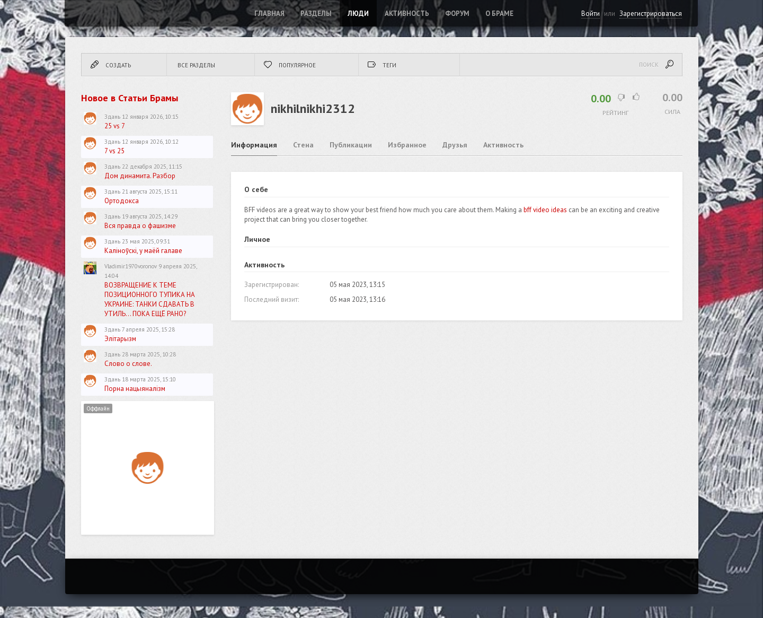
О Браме (499, 13)
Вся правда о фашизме (140, 225)
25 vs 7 (114, 125)
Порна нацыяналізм (134, 388)
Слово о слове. (128, 363)
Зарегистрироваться (650, 13)
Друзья (454, 145)
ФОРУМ (457, 13)
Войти (590, 13)
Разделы (316, 13)
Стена (303, 145)
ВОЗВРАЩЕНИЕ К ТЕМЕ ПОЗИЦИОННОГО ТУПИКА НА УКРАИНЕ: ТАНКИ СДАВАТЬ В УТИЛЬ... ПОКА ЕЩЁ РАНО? (149, 299)
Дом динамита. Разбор (139, 175)
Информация (254, 145)
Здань (112, 116)
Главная (269, 13)
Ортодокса (121, 200)
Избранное (407, 145)
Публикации (351, 145)
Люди (358, 13)
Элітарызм (120, 338)
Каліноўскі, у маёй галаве (143, 250)
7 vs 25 (114, 150)
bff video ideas (545, 209)
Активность (407, 13)
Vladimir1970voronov (130, 266)
